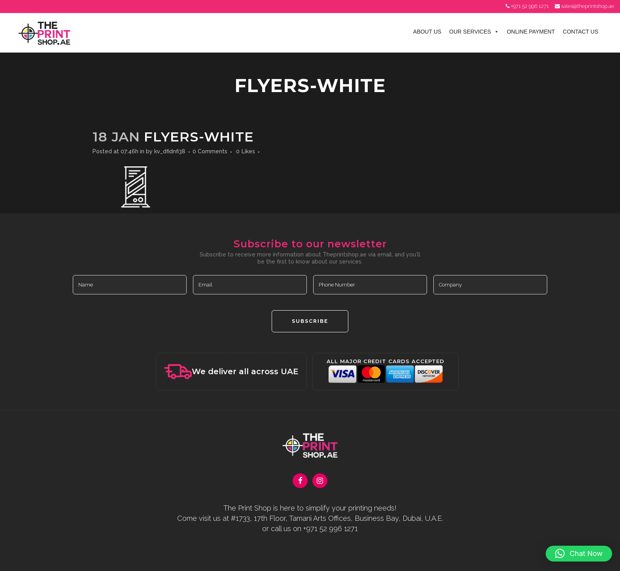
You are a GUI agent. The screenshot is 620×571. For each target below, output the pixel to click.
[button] (579, 554)
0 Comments (210, 151)
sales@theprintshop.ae (587, 6)
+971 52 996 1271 (530, 6)
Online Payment (531, 31)
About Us (427, 31)
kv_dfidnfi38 (169, 151)
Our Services (474, 32)
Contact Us (580, 31)
